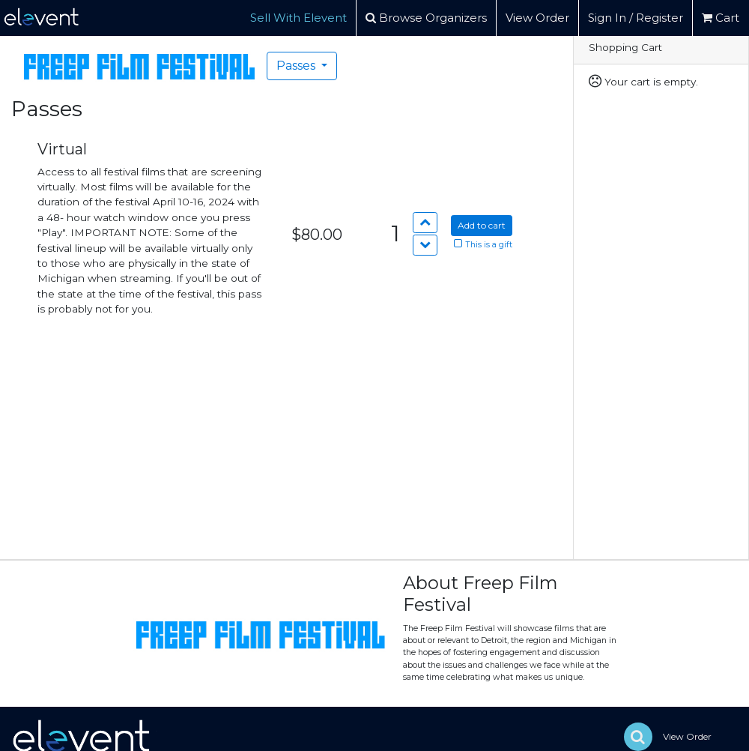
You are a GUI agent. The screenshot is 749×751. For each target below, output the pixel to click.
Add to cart (482, 225)
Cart (720, 17)
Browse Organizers (426, 17)
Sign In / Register (635, 17)
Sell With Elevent (298, 17)
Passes (297, 65)
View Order (537, 17)
